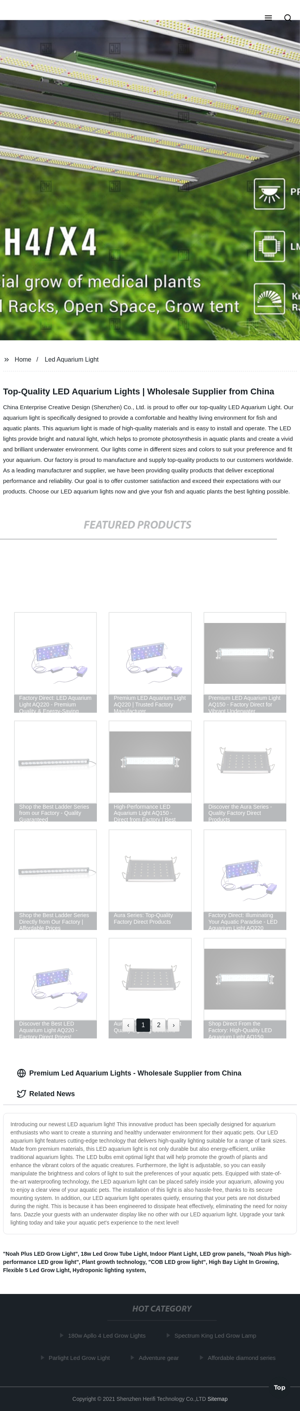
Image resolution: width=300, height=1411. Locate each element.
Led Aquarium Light (72, 359)
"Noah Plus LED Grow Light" (40, 1254)
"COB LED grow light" (177, 1262)
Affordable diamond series (243, 1357)
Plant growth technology (113, 1262)
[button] (268, 19)
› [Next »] (174, 1025)
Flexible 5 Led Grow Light (36, 1270)
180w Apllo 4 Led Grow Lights (108, 1335)
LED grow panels (222, 1254)
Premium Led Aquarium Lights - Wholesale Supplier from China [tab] (129, 1073)
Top (280, 1387)
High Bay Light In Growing (243, 1262)
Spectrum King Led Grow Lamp (216, 1335)
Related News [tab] (46, 1094)
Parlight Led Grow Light (80, 1357)
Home (23, 359)
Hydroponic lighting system (109, 1270)
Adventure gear (160, 1357)
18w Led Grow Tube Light (114, 1254)
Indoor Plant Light (173, 1254)
